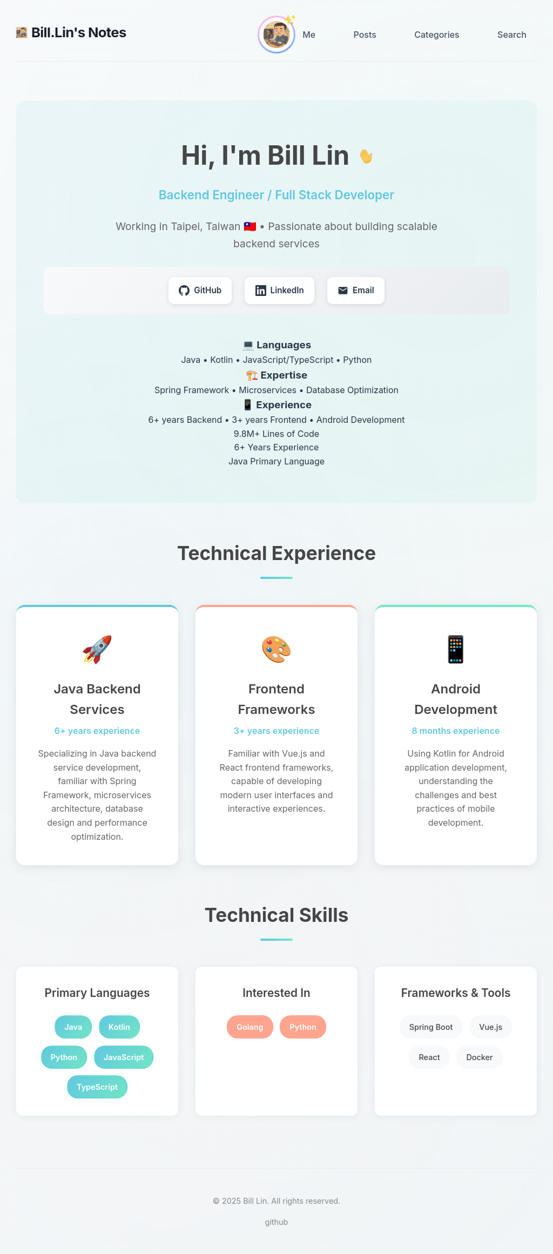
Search (512, 34)
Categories (436, 34)
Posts (365, 34)
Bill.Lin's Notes (71, 32)
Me (308, 34)
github (276, 1221)
